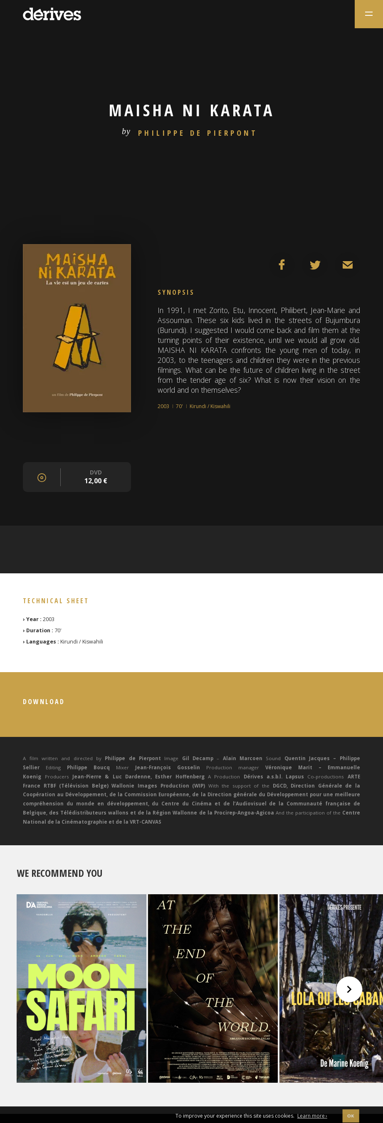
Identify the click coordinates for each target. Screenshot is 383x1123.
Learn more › (312, 1118)
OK (350, 1118)
